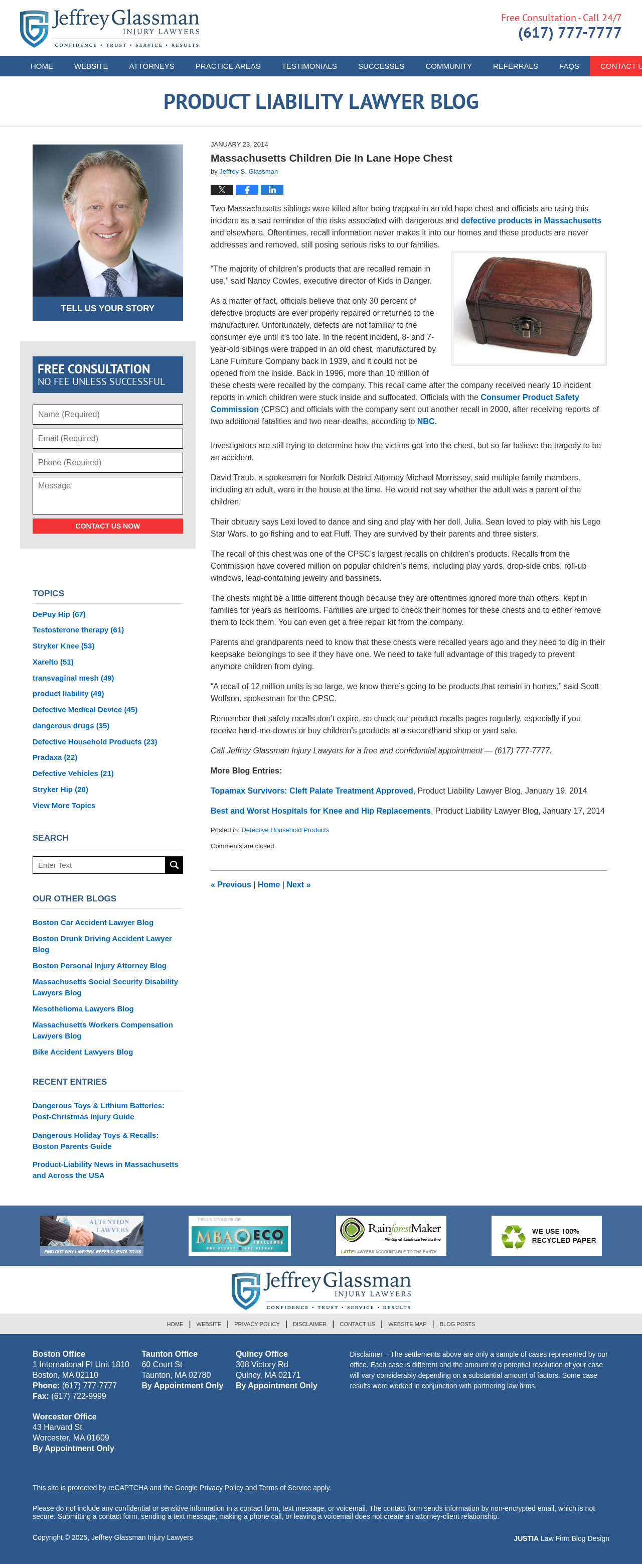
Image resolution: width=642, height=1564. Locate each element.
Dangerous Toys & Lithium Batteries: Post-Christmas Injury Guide (99, 1111)
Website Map (407, 1324)
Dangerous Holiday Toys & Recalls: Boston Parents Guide (95, 1140)
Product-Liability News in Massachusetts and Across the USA (106, 1170)
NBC (426, 421)
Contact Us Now (108, 526)
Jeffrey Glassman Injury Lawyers (142, 1537)
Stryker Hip (60, 789)
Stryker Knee (63, 645)
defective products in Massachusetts (531, 220)
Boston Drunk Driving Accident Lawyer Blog (102, 944)
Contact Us (357, 1324)
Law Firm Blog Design (561, 1538)
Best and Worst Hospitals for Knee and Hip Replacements (321, 811)
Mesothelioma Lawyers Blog (83, 1008)
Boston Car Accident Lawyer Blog (93, 922)
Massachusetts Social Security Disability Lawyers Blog (105, 987)
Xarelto (53, 662)
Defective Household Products (285, 830)
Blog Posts (457, 1324)
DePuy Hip (59, 614)
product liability (68, 693)
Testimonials (309, 66)
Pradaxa (55, 757)
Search (174, 865)
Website (91, 66)
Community (448, 66)
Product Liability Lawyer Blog (109, 28)
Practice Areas (228, 66)
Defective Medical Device (85, 709)
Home (42, 66)
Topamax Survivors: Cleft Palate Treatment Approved (312, 791)
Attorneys (152, 66)
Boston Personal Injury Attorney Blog (100, 965)
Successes (381, 66)
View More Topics (64, 805)
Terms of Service (285, 1488)
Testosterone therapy (78, 629)
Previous (231, 884)
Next (299, 884)
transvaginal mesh (73, 678)
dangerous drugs (71, 725)
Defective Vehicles (73, 773)
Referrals (515, 66)
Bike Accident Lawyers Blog (83, 1052)
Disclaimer (310, 1324)
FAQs (569, 66)
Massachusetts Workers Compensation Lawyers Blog (103, 1030)
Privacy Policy (257, 1324)
